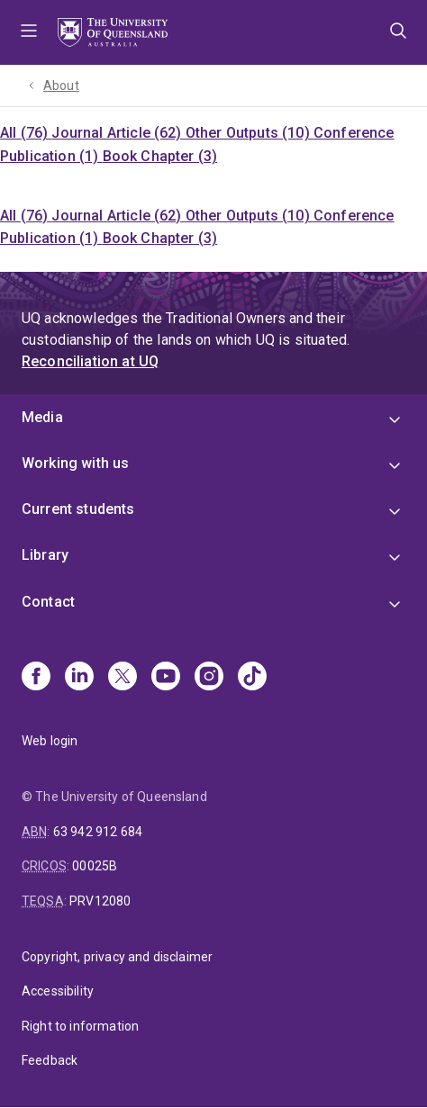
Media (42, 417)
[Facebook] (36, 677)
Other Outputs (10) (249, 132)
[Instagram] (209, 677)
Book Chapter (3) (160, 156)
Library (45, 554)
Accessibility (58, 991)
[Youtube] (165, 677)
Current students (78, 509)
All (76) (25, 132)
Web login (49, 741)
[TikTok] (252, 677)
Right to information (80, 1026)
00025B (94, 866)
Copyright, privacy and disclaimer (117, 957)
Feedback (49, 1060)
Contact (48, 601)
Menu (29, 32)
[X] (122, 677)
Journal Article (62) (118, 132)
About (61, 85)
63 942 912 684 (97, 831)
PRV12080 (100, 901)
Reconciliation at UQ (90, 361)
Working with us (75, 463)
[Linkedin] (79, 677)
